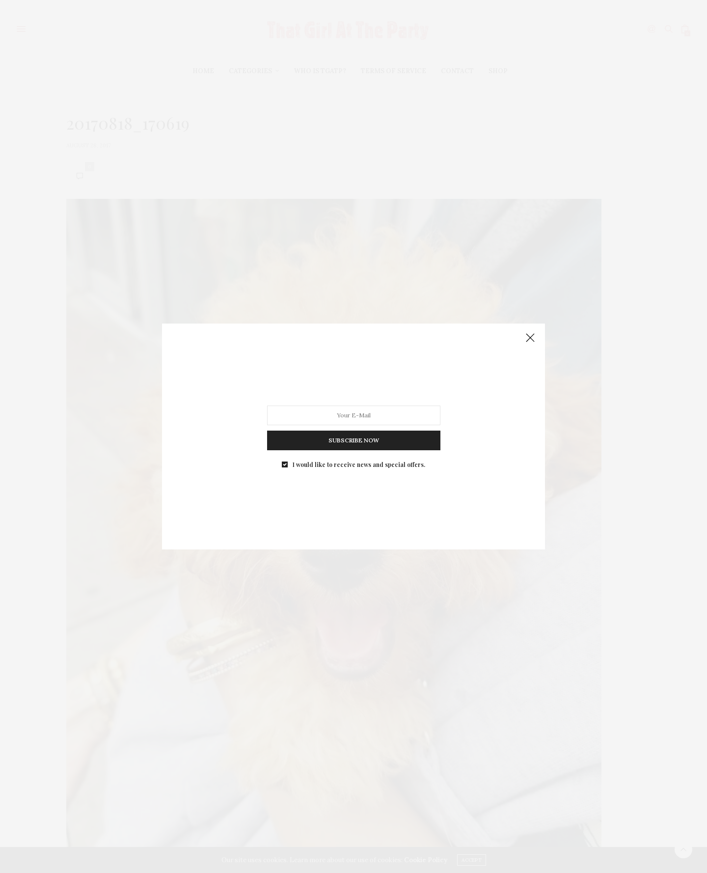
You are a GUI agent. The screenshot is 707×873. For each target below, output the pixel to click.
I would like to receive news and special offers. (359, 464)
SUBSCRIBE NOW (353, 440)
